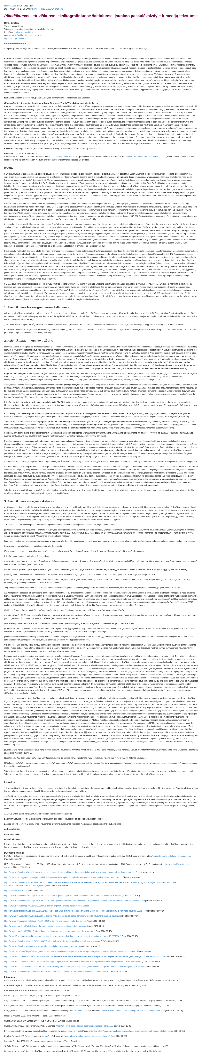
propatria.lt (79, 1011)
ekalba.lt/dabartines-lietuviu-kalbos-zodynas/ (171, 856)
